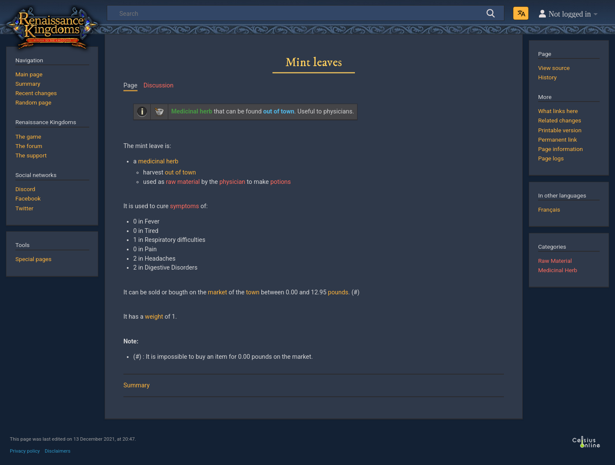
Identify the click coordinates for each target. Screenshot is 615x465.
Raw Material (555, 260)
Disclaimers (57, 451)
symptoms (184, 206)
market (217, 292)
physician (233, 182)
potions (280, 182)
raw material (183, 182)
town (253, 292)
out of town (180, 172)
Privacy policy (25, 451)
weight (154, 316)
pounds (338, 292)
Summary (136, 385)
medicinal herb (158, 161)
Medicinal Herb (557, 270)
